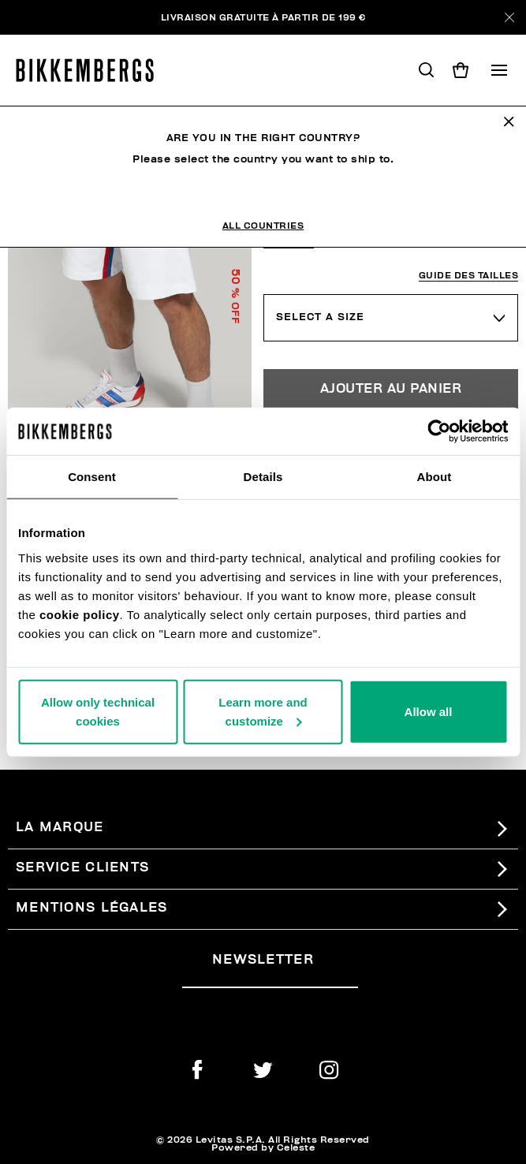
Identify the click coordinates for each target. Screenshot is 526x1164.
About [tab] (434, 476)
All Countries (263, 225)
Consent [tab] (92, 476)
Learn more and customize (263, 711)
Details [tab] (263, 476)
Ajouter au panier (391, 388)
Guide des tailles (469, 275)
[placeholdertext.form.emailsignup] (270, 981)
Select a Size (320, 317)
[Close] (509, 17)
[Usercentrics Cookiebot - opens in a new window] (439, 431)
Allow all (429, 711)
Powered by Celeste (263, 1147)
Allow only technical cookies (98, 711)
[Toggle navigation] (499, 70)
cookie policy (79, 614)
